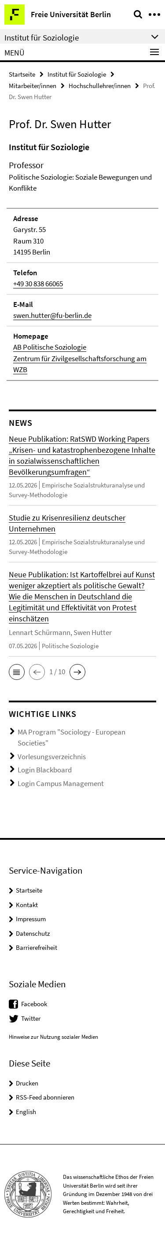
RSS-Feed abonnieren (45, 1097)
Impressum (31, 919)
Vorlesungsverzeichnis (52, 756)
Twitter (30, 1018)
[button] (17, 672)
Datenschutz (33, 933)
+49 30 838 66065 (38, 283)
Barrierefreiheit (36, 947)
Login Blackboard (45, 770)
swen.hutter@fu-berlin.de (52, 315)
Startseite (22, 74)
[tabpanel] (82, 260)
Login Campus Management (61, 783)
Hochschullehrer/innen (100, 85)
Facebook (34, 1004)
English (26, 1111)
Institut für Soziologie (77, 74)
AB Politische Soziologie (49, 347)
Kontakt (27, 905)
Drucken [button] (27, 1083)
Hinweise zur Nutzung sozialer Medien (53, 1037)
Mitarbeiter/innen (32, 85)
